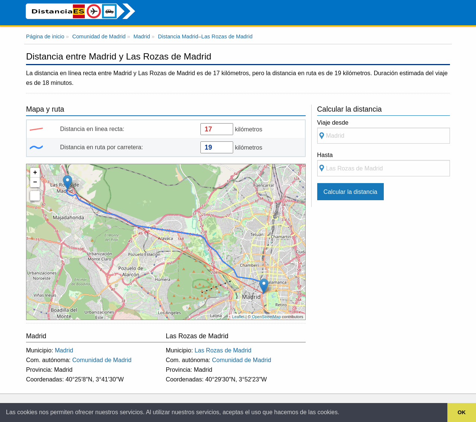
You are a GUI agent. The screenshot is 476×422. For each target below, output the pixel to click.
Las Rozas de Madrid (222, 350)
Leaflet (238, 316)
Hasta (383, 163)
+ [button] (35, 172)
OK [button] (462, 412)
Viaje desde (383, 131)
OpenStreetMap (266, 316)
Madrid (64, 350)
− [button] (35, 182)
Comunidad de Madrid (101, 360)
